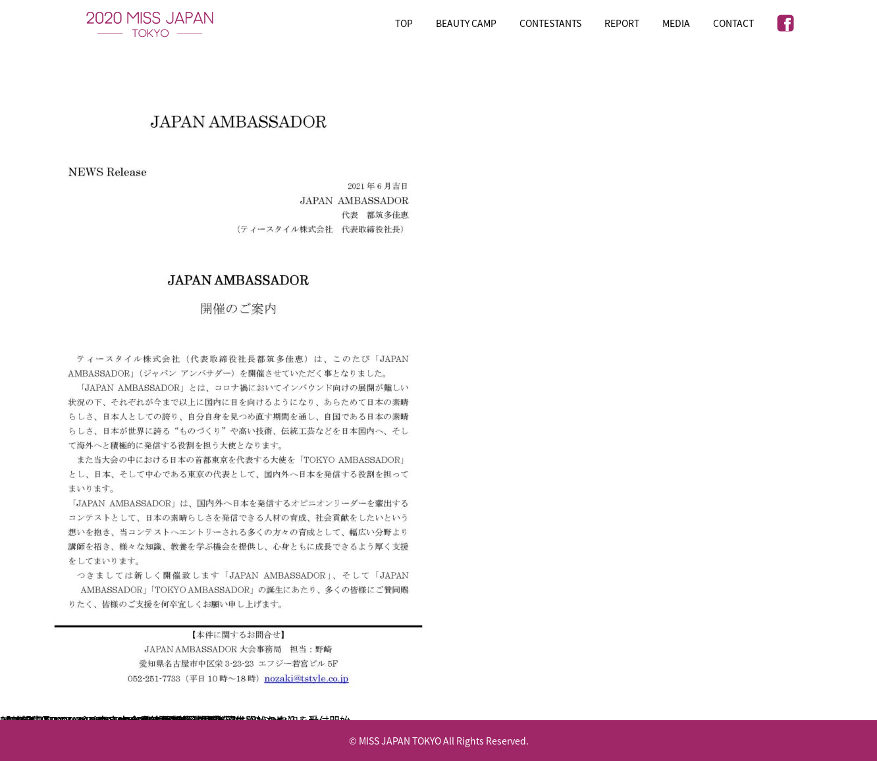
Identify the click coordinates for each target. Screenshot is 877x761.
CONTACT (733, 23)
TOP (404, 23)
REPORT (621, 23)
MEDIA (676, 23)
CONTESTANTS (550, 23)
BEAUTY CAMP (466, 23)
